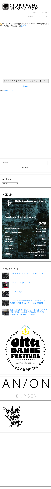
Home (33, 13)
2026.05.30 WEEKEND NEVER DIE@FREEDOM (26, 274)
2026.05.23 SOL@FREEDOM (20, 283)
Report (30, 16)
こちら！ (24, 26)
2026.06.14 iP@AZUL (17, 292)
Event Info (44, 13)
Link (46, 16)
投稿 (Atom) (9, 91)
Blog (38, 16)
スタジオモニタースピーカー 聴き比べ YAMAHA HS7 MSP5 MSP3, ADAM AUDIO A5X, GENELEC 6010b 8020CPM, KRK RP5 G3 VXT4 (28, 312)
